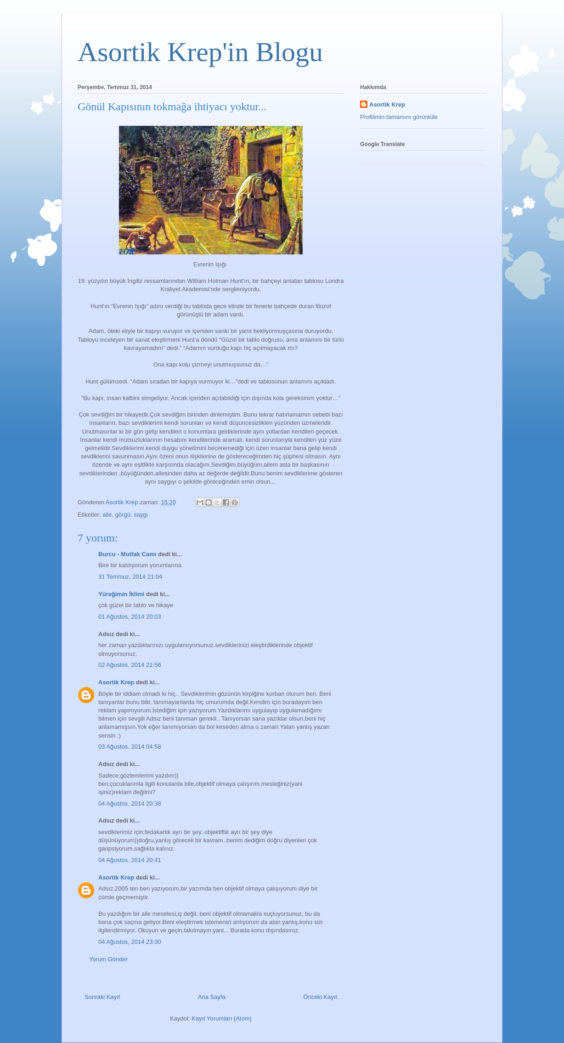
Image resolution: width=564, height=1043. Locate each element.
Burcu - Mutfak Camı (127, 554)
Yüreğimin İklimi (121, 594)
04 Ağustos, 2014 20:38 (129, 803)
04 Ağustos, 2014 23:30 (129, 941)
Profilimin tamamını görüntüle (399, 116)
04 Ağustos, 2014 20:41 (129, 860)
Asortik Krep (116, 682)
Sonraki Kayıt (102, 996)
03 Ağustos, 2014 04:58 (129, 746)
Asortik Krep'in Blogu (200, 52)
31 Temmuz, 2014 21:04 (130, 576)
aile (107, 514)
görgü (122, 514)
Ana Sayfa (212, 996)
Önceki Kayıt (320, 996)
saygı (141, 514)
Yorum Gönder (108, 959)
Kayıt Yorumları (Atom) (222, 1018)
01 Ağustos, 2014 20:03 (129, 616)
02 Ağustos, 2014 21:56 (129, 664)
